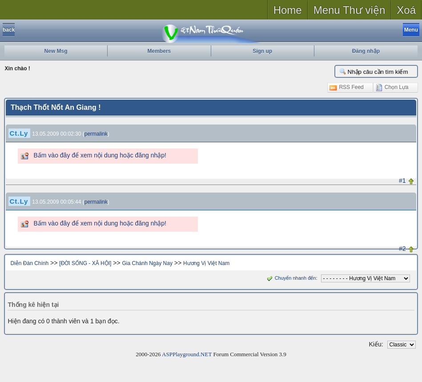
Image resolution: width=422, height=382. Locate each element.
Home (287, 10)
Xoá (406, 10)
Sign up (262, 51)
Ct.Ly (18, 133)
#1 (402, 180)
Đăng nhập (366, 51)
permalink (96, 134)
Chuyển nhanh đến (290, 278)
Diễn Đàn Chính (29, 263)
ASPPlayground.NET (187, 354)
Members (159, 51)
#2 (402, 248)
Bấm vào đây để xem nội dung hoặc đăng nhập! (99, 155)
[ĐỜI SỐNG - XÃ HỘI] (85, 263)
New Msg (56, 51)
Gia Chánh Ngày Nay (147, 263)
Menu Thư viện (349, 10)
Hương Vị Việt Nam (206, 263)
